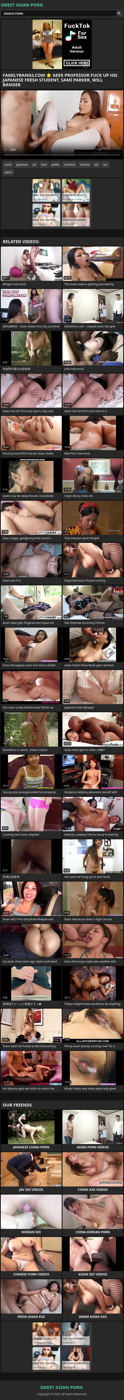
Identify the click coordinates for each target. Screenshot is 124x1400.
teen (44, 164)
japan (8, 172)
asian (8, 164)
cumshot (69, 164)
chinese (85, 164)
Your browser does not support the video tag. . (62, 124)
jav (34, 164)
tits (96, 164)
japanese (22, 164)
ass (105, 164)
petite (55, 164)
